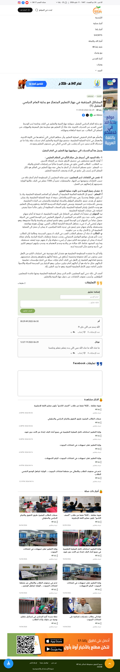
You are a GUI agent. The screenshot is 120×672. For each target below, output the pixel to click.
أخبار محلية (97, 23)
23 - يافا (62, 2)
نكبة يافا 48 (97, 47)
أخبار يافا (98, 29)
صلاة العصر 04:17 (39, 2)
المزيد (99, 70)
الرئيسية (98, 17)
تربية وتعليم (90, 96)
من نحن (54, 663)
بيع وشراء (98, 52)
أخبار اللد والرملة (95, 41)
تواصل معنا (44, 663)
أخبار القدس (97, 58)
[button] (114, 80)
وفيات (99, 64)
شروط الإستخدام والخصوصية (43, 669)
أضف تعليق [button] (27, 310)
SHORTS (98, 35)
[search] (43, 10)
